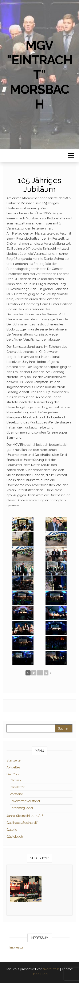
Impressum (17, 947)
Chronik (15, 780)
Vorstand (16, 794)
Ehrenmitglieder (21, 808)
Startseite (13, 760)
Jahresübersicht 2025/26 (25, 816)
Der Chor (13, 774)
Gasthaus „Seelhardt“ (22, 823)
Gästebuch (15, 836)
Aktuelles (13, 767)
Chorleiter (17, 787)
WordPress (51, 969)
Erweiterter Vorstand (25, 801)
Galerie (12, 830)
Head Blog (40, 974)
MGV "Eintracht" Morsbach (39, 74)
